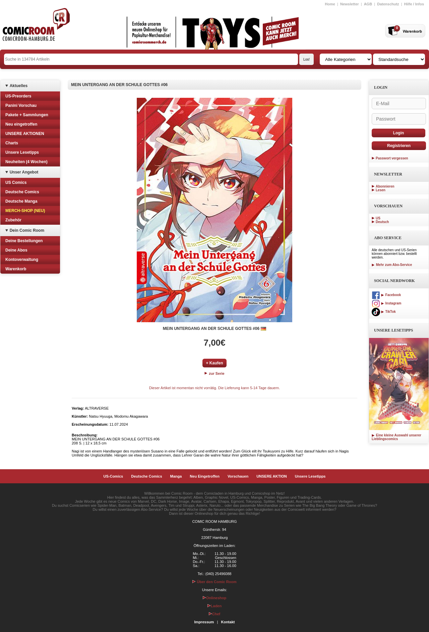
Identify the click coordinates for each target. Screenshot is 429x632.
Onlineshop (215, 598)
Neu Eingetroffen (205, 476)
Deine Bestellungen (24, 240)
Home (330, 4)
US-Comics (113, 476)
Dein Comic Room (27, 230)
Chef (214, 614)
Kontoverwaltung (21, 259)
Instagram (386, 303)
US (378, 218)
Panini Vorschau (21, 105)
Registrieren (399, 145)
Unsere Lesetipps (22, 152)
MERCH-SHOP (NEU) (25, 210)
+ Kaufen (214, 363)
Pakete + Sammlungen (26, 115)
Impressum (204, 622)
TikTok (384, 311)
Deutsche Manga (21, 201)
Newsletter (349, 4)
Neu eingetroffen (21, 124)
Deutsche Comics (22, 192)
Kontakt (228, 622)
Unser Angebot (24, 172)
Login (398, 133)
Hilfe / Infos (414, 4)
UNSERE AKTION (271, 476)
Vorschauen (238, 476)
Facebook (386, 295)
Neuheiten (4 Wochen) (26, 161)
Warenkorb (15, 269)
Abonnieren (385, 186)
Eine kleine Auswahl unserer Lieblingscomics (396, 437)
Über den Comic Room (214, 582)
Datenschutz (388, 4)
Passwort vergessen (392, 158)
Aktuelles (18, 85)
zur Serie (214, 373)
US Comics (15, 182)
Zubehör (13, 220)
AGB (368, 4)
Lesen (380, 190)
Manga (176, 476)
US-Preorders (18, 96)
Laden (214, 606)
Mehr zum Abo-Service (392, 265)
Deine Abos (16, 250)
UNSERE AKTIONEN (24, 133)
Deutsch (382, 222)
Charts (11, 143)
